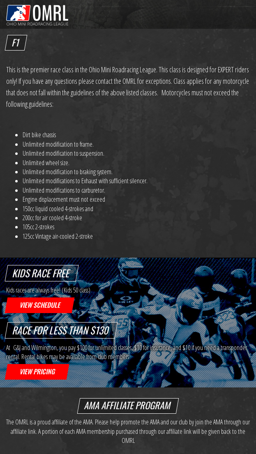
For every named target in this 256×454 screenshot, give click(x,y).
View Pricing (37, 371)
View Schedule (39, 305)
